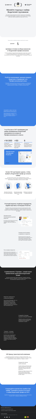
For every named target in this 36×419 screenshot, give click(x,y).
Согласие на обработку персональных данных (8, 410)
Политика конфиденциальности (6, 407)
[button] (18, 157)
